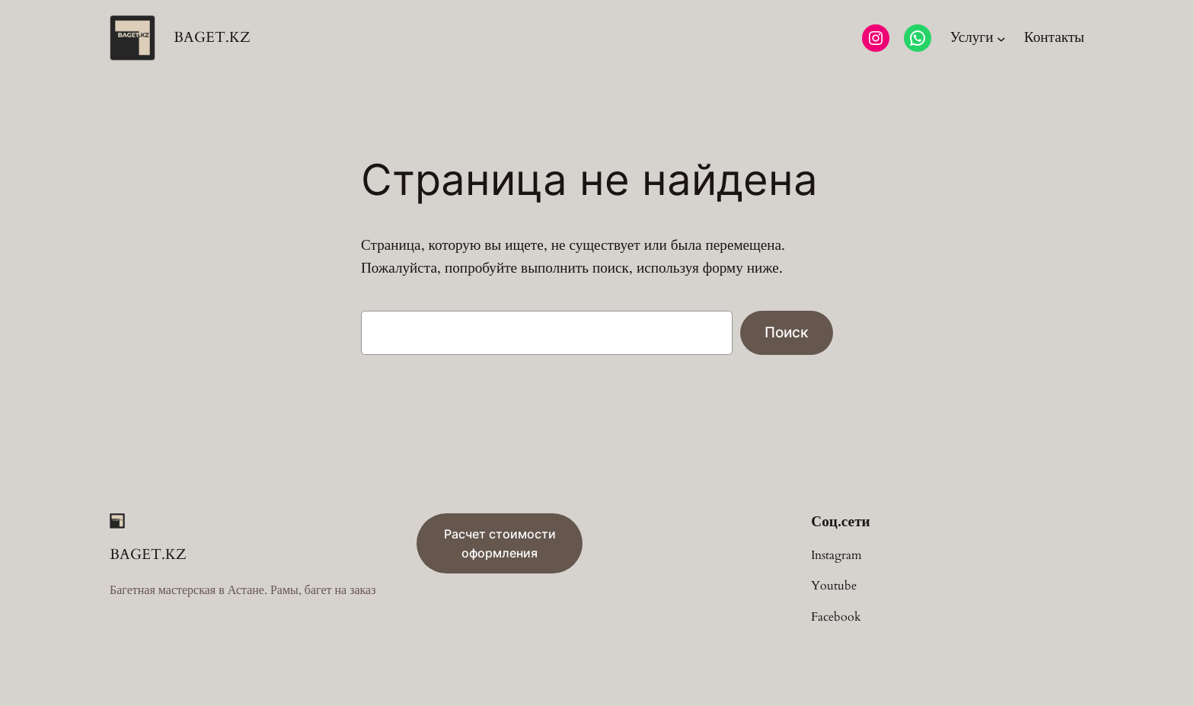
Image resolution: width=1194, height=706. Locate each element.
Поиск (787, 332)
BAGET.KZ (212, 37)
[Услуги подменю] (977, 38)
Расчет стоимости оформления (500, 543)
